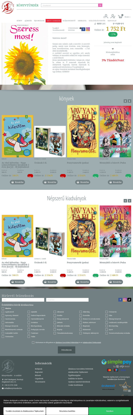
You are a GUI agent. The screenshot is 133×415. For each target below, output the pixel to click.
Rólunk (38, 375)
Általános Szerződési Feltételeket (67, 342)
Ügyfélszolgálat (74, 375)
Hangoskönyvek (63, 319)
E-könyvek (112, 312)
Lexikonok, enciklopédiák (118, 322)
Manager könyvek (11, 326)
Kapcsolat (112, 21)
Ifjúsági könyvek (115, 319)
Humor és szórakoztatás (91, 319)
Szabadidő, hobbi (11, 333)
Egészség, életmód (11, 315)
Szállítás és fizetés (97, 21)
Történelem (9, 336)
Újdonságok (39, 21)
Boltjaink (38, 369)
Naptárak (86, 326)
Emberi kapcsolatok (38, 315)
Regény (59, 329)
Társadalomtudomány (65, 333)
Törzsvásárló (22, 25)
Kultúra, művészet (89, 322)
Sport (111, 329)
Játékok (59, 322)
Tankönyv (34, 333)
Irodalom (34, 322)
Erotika (59, 315)
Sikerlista (82, 21)
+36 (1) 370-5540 (9, 385)
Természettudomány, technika (119, 333)
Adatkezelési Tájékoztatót (92, 342)
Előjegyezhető (69, 21)
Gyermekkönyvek (37, 319)
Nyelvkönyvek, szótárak (14, 329)
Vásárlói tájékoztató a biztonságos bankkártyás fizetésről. (116, 378)
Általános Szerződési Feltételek (80, 369)
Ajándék (28, 21)
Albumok (60, 312)
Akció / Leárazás (53, 21)
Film (110, 315)
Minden (8, 308)
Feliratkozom (66, 350)
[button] (125, 15)
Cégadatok (39, 378)
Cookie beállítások (75, 385)
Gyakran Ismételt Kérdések (79, 382)
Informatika (9, 322)
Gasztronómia (10, 319)
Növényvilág (113, 326)
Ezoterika (86, 315)
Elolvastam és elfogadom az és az (68, 342)
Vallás (33, 336)
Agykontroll (9, 312)
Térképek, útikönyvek (91, 333)
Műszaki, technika (63, 326)
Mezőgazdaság (36, 326)
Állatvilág (86, 312)
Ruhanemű (87, 329)
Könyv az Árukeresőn (108, 389)
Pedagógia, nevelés (38, 329)
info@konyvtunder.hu (12, 388)
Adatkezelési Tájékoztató (78, 372)
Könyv (19, 21)
